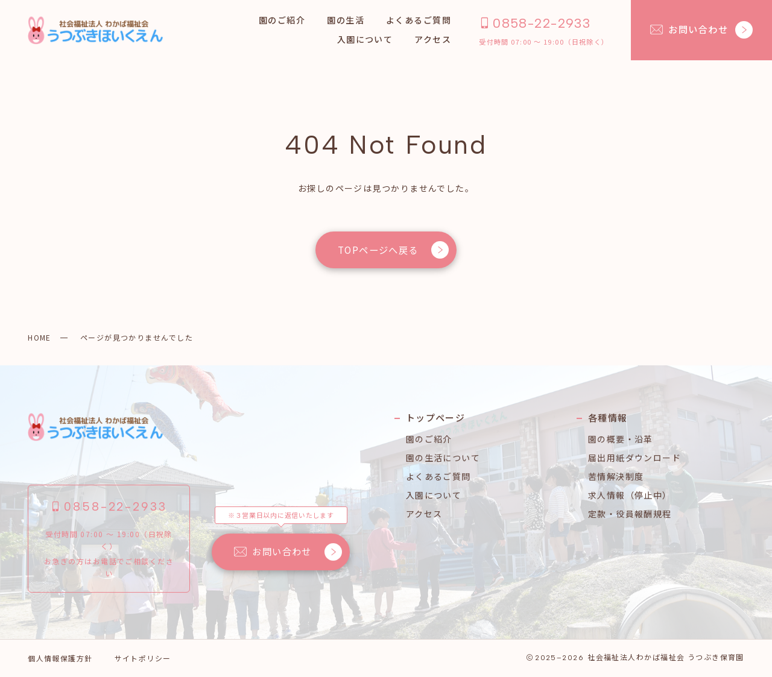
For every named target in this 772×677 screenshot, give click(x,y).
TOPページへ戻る (393, 250)
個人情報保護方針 (60, 658)
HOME (39, 337)
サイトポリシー (143, 658)
